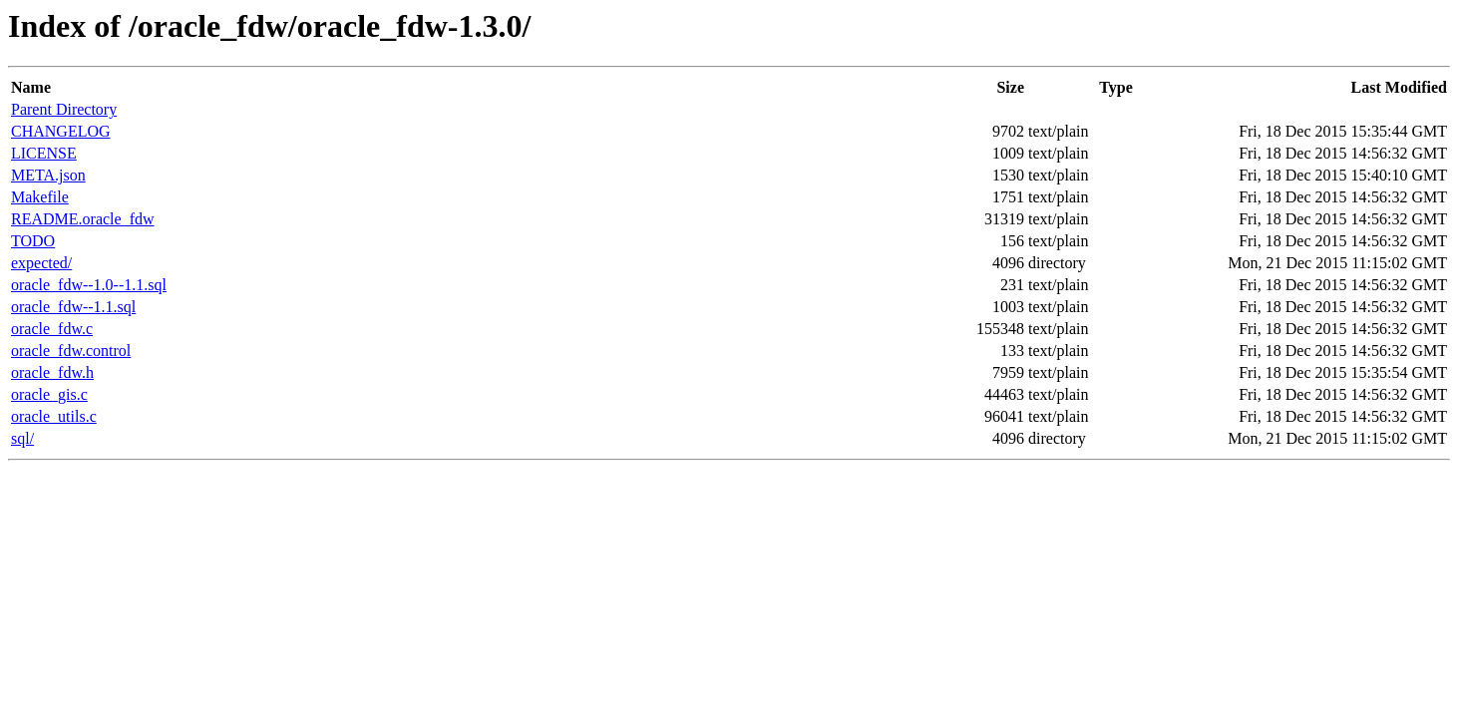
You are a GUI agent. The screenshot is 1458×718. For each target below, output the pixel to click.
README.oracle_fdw (83, 218)
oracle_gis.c (49, 394)
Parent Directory (64, 109)
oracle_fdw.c (52, 328)
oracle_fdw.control (71, 350)
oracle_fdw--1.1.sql (73, 306)
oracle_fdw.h (52, 372)
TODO (33, 240)
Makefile (40, 196)
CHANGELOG (61, 131)
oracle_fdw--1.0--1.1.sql (89, 284)
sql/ (22, 438)
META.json (48, 175)
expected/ (41, 262)
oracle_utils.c (54, 416)
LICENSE (44, 153)
